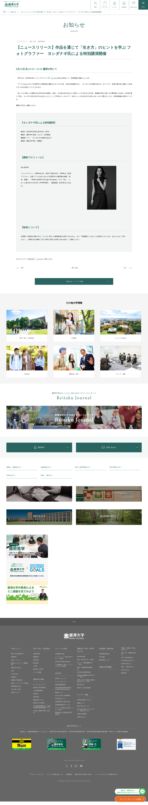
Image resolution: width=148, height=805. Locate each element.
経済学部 (36, 663)
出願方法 (36, 697)
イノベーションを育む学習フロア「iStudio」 (64, 661)
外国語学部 (36, 657)
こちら (38, 259)
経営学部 (36, 666)
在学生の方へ (11, 479)
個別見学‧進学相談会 (39, 691)
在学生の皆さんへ (126, 667)
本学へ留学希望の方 (127, 661)
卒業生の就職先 (82, 717)
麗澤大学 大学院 (38, 672)
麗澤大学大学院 (55, 735)
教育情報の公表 (16, 689)
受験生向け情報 (38, 682)
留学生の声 (80, 688)
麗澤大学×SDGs (16, 671)
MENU (143, 5)
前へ (22, 268)
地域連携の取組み (104, 657)
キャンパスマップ (60, 685)
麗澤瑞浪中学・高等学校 (84, 735)
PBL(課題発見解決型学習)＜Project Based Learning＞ (63, 692)
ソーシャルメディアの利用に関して (106, 778)
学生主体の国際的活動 (84, 675)
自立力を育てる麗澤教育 (62, 699)
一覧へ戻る (74, 268)
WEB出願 (36, 700)
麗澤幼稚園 (97, 735)
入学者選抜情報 (38, 694)
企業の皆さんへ (82, 720)
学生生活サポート (60, 702)
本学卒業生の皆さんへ (128, 664)
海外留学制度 (81, 660)
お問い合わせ (125, 673)
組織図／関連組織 (16, 683)
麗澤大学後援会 (122, 735)
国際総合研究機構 (105, 670)
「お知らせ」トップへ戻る (74, 282)
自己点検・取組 (16, 692)
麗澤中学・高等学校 (68, 735)
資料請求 (124, 676)
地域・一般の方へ (47, 479)
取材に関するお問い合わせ (83, 778)
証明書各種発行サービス (62, 708)
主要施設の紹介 (60, 657)
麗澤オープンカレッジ (42, 735)
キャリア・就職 (82, 698)
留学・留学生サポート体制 (85, 663)
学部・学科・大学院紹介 (41, 652)
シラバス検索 (37, 676)
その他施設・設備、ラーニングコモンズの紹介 (64, 669)
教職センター (59, 696)
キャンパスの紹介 (61, 652)
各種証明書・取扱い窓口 (62, 705)
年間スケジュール (60, 682)
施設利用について (104, 663)
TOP (4, 12)
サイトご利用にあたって (55, 778)
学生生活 (58, 677)
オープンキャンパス (39, 688)
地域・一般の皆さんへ (128, 670)
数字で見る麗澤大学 (17, 657)
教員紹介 (14, 680)
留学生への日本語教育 (84, 691)
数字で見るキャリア (83, 709)
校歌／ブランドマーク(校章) (19, 686)
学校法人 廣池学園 (27, 735)
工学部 (35, 669)
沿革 (12, 674)
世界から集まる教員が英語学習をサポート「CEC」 (86, 684)
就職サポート (81, 706)
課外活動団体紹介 (60, 688)
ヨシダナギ (54, 78)
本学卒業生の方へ (115, 470)
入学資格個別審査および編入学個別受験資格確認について (42, 710)
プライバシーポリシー (37, 778)
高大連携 (102, 660)
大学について (15, 652)
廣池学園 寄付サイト (109, 735)
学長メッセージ (16, 663)
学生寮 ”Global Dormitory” (63, 665)
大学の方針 (14, 677)
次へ (125, 268)
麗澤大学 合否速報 (38, 706)
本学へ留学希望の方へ (82, 470)
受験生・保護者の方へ (14, 470)
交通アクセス (15, 696)
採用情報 (69, 778)
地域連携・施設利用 (106, 652)
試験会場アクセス (38, 703)
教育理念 (14, 660)
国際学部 (36, 660)
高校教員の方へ (46, 470)
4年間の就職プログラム (84, 703)
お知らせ (13, 12)
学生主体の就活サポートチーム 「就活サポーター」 (86, 713)
